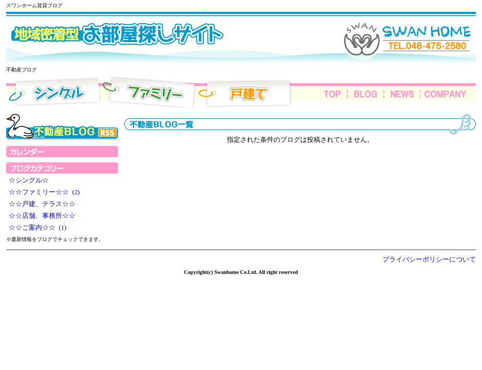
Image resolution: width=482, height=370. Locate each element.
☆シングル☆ (30, 180)
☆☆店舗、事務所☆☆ (44, 215)
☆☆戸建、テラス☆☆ (44, 204)
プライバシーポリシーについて (429, 259)
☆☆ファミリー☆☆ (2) (44, 192)
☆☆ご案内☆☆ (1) (37, 227)
